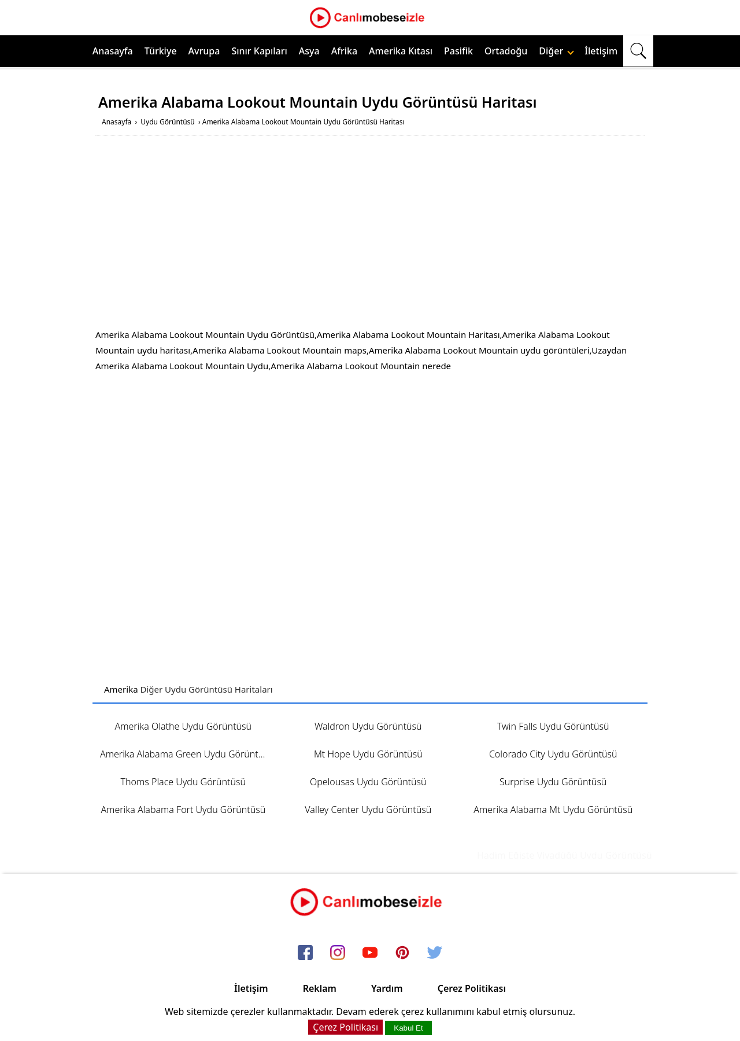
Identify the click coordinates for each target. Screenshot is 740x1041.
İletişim (600, 51)
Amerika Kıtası (400, 51)
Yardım (387, 988)
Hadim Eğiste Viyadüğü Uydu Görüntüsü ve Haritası (596, 855)
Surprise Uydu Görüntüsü (553, 781)
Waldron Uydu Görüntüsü (368, 726)
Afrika (344, 51)
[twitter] (434, 953)
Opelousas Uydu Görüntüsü (368, 781)
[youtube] (370, 953)
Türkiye (161, 51)
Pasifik (458, 51)
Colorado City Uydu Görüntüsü (553, 754)
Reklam (319, 988)
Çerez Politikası (472, 988)
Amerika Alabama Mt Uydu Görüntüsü (552, 809)
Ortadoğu (505, 51)
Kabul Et (408, 1028)
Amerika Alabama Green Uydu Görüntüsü (186, 754)
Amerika (121, 689)
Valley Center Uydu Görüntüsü (368, 809)
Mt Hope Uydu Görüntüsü (368, 754)
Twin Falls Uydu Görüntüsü (553, 726)
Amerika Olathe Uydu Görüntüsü (182, 726)
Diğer (556, 51)
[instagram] (337, 953)
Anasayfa (112, 51)
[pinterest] (402, 953)
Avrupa (204, 51)
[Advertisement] (370, 234)
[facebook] (305, 953)
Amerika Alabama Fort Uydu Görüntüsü (183, 809)
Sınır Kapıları (259, 51)
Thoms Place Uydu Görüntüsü (183, 781)
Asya (309, 51)
